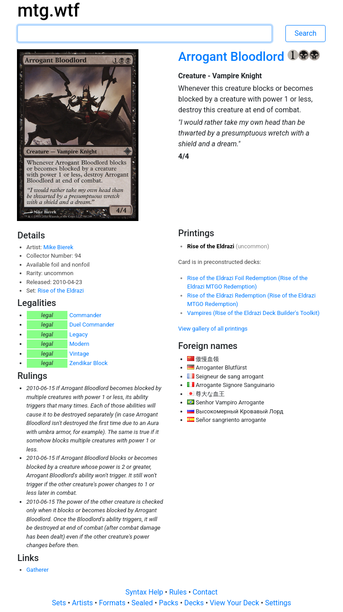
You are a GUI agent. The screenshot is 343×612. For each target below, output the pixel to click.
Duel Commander (91, 324)
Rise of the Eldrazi (61, 290)
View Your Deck (235, 603)
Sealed (143, 603)
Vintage (79, 353)
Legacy (78, 334)
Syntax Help (145, 592)
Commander (85, 315)
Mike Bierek (58, 247)
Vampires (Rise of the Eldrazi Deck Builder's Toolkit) (253, 313)
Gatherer (37, 569)
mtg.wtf (48, 10)
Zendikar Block (88, 363)
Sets (59, 603)
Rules (178, 592)
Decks (195, 603)
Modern (79, 343)
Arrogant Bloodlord (233, 56)
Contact (205, 592)
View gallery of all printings (212, 328)
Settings (278, 603)
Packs (169, 603)
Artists (83, 603)
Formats (113, 603)
